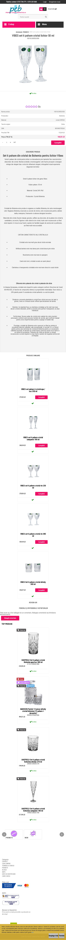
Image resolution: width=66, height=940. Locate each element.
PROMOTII (26, 32)
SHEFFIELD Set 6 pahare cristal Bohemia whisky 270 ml (33, 761)
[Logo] (15, 9)
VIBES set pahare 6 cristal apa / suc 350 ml (33, 390)
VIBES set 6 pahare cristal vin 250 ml (33, 487)
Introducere (19, 32)
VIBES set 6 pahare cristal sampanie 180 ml (33, 439)
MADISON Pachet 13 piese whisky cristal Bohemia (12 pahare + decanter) (33, 712)
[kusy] (6, 142)
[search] (46, 17)
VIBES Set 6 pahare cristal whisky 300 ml (33, 584)
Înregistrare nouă (54, 2)
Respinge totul (53, 936)
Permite (61, 936)
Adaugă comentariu (10, 619)
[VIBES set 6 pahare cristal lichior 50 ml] (33, 41)
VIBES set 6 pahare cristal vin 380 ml (33, 535)
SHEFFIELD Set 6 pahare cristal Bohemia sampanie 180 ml (33, 810)
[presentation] (4, 835)
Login (45, 2)
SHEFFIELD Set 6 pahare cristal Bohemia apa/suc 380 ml (33, 662)
